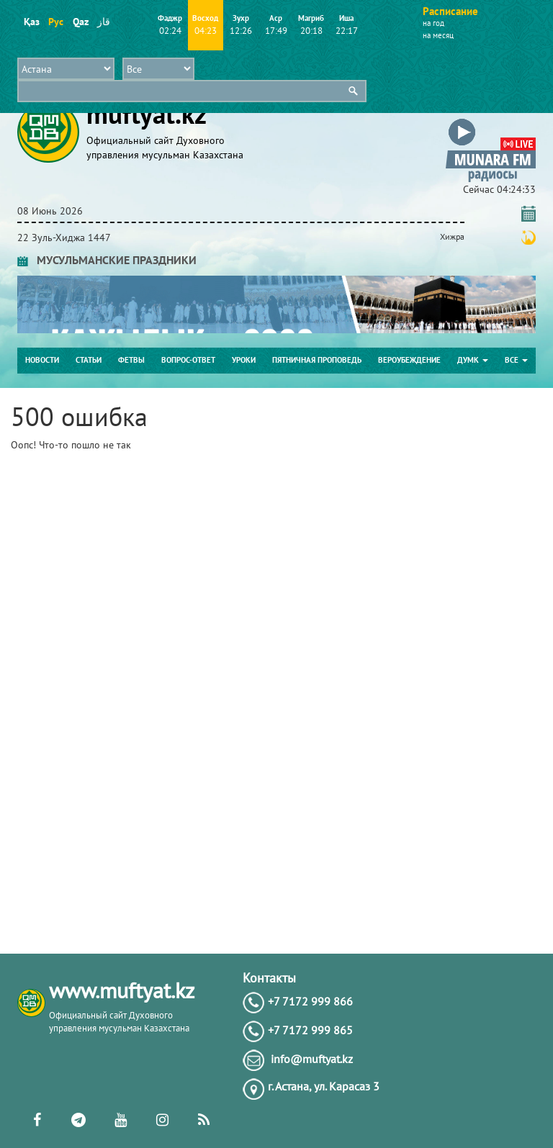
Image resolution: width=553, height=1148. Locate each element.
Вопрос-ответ (188, 360)
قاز (103, 21)
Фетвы (131, 360)
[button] (491, 121)
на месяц (438, 35)
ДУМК (472, 360)
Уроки (244, 360)
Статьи (89, 360)
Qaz (80, 21)
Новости (42, 360)
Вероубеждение (409, 360)
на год (433, 23)
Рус (55, 21)
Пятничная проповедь (316, 360)
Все (516, 360)
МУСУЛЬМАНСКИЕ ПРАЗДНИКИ (107, 260)
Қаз (31, 21)
